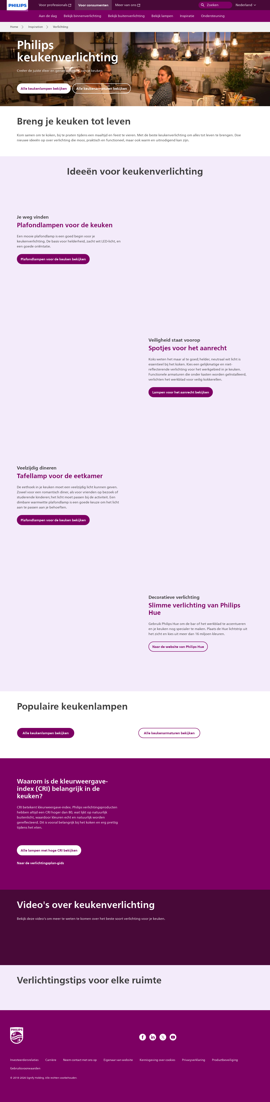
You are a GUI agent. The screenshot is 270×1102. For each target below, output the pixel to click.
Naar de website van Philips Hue (178, 647)
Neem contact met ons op (80, 1060)
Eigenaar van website (118, 1060)
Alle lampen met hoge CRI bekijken (49, 850)
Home (14, 27)
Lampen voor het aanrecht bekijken (180, 392)
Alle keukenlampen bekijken (44, 88)
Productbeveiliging (225, 1060)
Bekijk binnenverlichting (82, 16)
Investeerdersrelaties (24, 1060)
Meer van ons (127, 5)
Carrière (50, 1060)
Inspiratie (187, 16)
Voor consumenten (93, 5)
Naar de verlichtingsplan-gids (40, 862)
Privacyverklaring (193, 1060)
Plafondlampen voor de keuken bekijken (53, 259)
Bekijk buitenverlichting (126, 16)
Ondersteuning (213, 16)
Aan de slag (48, 16)
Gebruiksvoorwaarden (25, 1068)
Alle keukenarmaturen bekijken (101, 88)
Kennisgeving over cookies (157, 1060)
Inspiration (35, 27)
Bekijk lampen (162, 16)
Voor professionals (55, 5)
